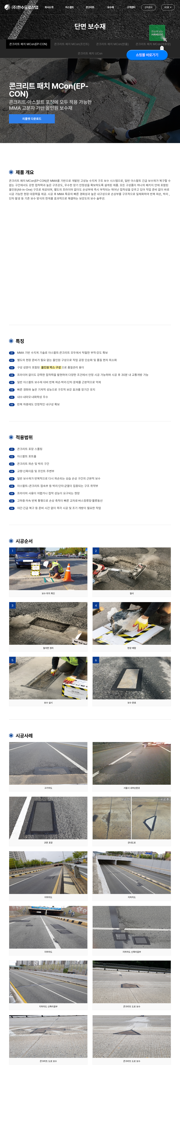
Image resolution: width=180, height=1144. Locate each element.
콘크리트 (90, 7)
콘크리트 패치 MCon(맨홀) (112, 44)
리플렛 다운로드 (31, 119)
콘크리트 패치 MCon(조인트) (71, 44)
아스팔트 (69, 7)
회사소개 (49, 7)
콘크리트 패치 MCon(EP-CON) (28, 44)
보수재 (110, 7)
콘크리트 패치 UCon (90, 53)
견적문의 (149, 7)
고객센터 (131, 7)
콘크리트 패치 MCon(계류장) (153, 44)
